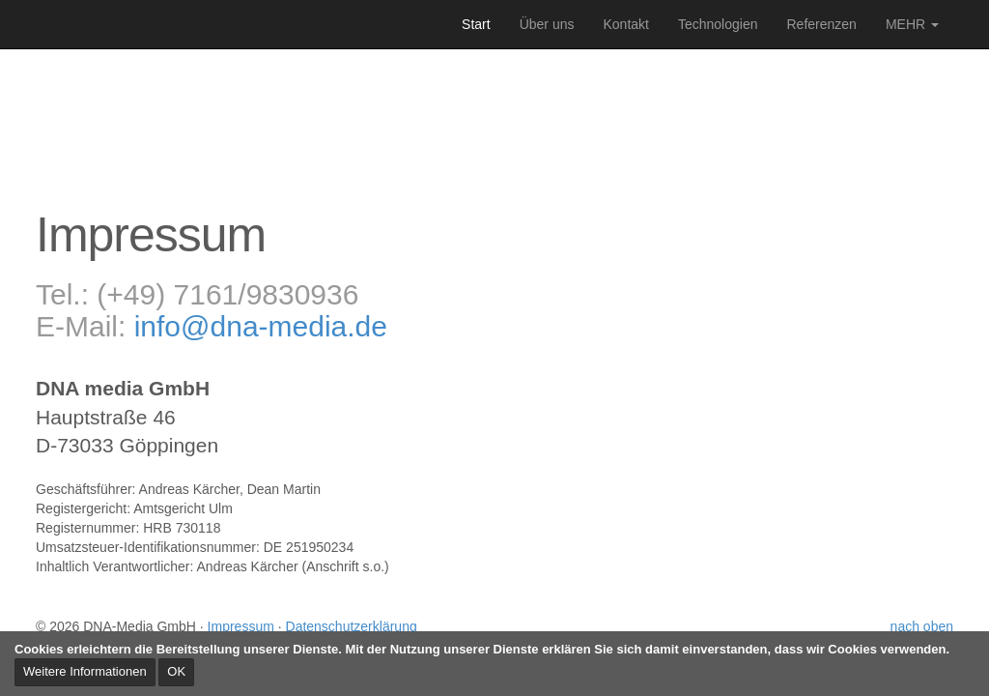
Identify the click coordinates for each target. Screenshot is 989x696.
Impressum (241, 626)
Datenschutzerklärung (351, 626)
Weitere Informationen (85, 671)
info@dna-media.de (260, 326)
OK (176, 671)
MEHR (912, 24)
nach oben (921, 626)
